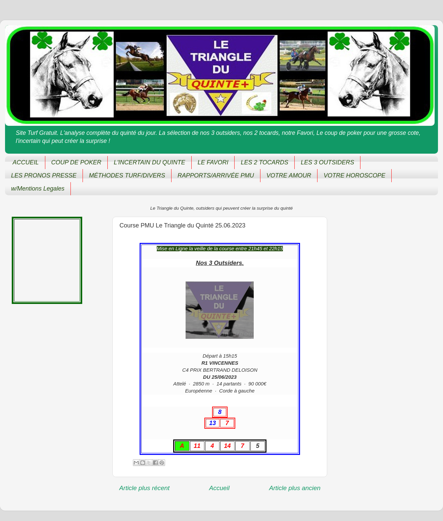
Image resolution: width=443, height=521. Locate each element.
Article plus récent (144, 487)
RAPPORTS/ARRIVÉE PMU (216, 175)
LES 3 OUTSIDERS (327, 162)
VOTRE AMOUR (288, 175)
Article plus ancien (295, 487)
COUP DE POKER (76, 162)
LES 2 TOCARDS (264, 162)
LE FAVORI (213, 162)
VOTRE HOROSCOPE (354, 175)
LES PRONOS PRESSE (44, 175)
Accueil (219, 487)
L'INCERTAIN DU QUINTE (149, 162)
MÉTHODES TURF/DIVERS (127, 175)
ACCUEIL (26, 162)
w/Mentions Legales (37, 188)
